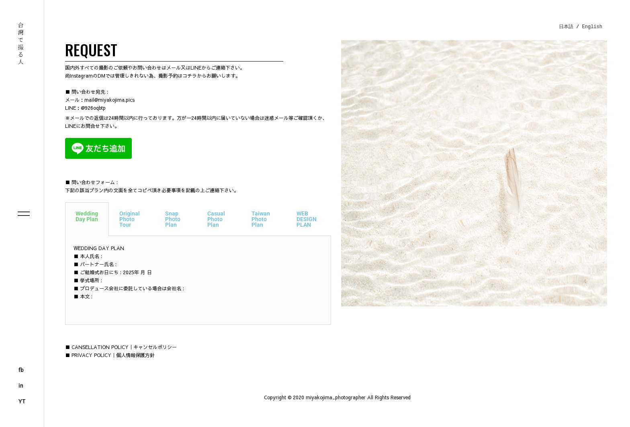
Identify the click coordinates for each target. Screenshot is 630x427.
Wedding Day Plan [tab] (87, 216)
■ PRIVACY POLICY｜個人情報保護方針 (110, 355)
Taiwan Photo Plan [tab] (261, 219)
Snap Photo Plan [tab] (172, 219)
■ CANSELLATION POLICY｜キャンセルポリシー (121, 347)
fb (21, 370)
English (592, 26)
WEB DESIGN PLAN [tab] (307, 219)
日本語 (566, 26)
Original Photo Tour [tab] (129, 219)
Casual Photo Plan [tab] (216, 219)
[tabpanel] (198, 280)
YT (22, 401)
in (20, 385)
